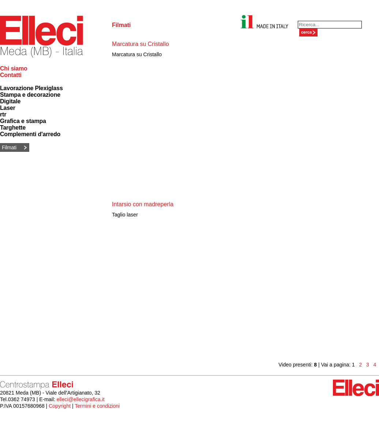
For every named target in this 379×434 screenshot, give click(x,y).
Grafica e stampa (23, 121)
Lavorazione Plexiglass (31, 88)
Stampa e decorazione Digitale (30, 98)
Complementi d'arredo (30, 134)
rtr (3, 114)
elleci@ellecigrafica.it (81, 399)
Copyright (60, 406)
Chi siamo (13, 68)
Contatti (11, 75)
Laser (7, 108)
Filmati (9, 147)
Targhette (13, 127)
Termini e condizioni (97, 406)
